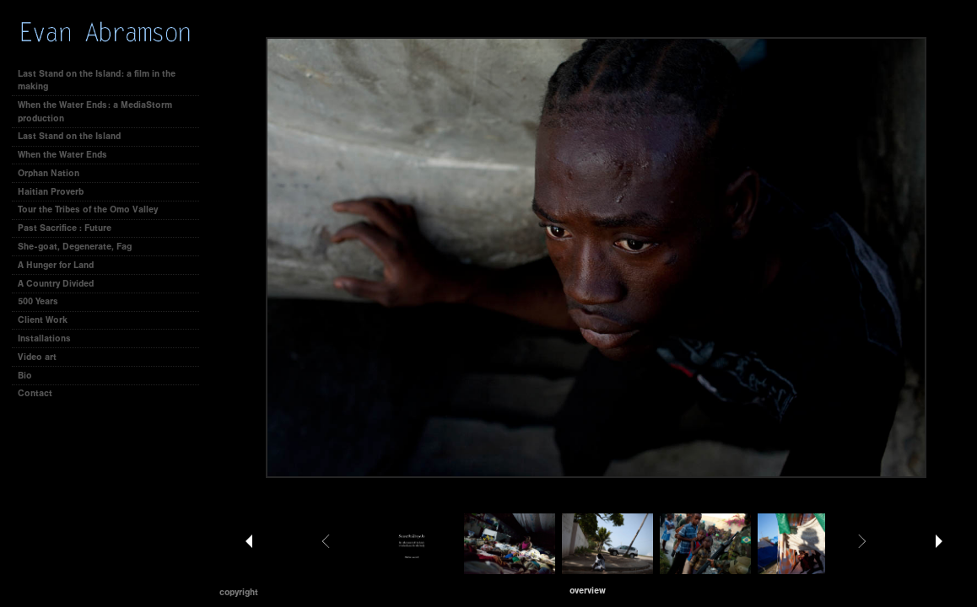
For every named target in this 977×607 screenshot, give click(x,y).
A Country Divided (56, 283)
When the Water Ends (62, 154)
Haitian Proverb (51, 191)
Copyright (238, 592)
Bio (25, 375)
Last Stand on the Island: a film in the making (96, 80)
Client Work (48, 319)
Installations (44, 338)
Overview (587, 590)
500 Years (38, 301)
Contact (35, 393)
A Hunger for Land (56, 265)
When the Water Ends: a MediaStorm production (95, 111)
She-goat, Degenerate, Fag (75, 246)
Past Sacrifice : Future (64, 228)
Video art (37, 357)
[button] (587, 590)
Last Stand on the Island (69, 136)
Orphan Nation (48, 173)
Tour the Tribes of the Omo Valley (88, 209)
